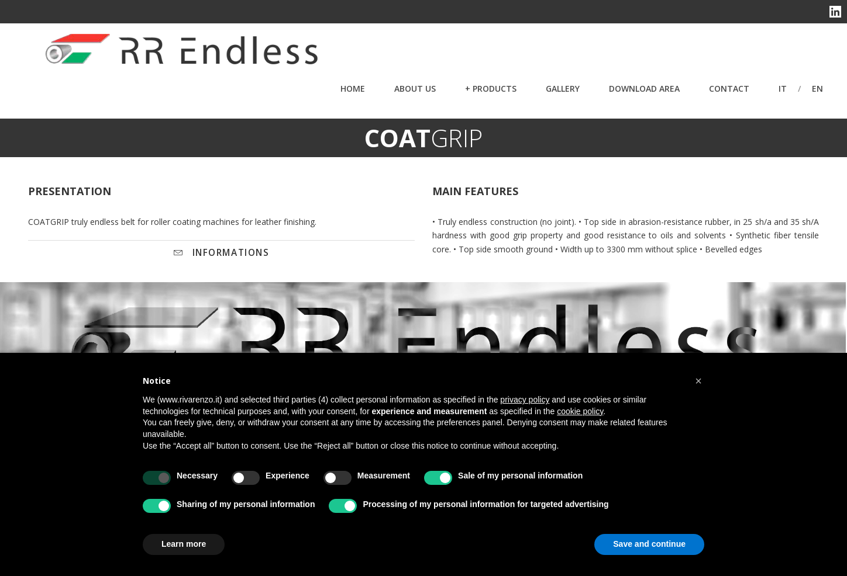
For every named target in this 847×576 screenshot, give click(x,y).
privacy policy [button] (524, 399)
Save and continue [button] (649, 544)
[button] (698, 381)
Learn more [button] (183, 544)
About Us (415, 88)
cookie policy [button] (580, 411)
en (817, 88)
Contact (729, 88)
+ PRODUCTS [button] (491, 88)
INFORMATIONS (222, 253)
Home (352, 88)
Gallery (563, 88)
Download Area (644, 88)
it (783, 88)
